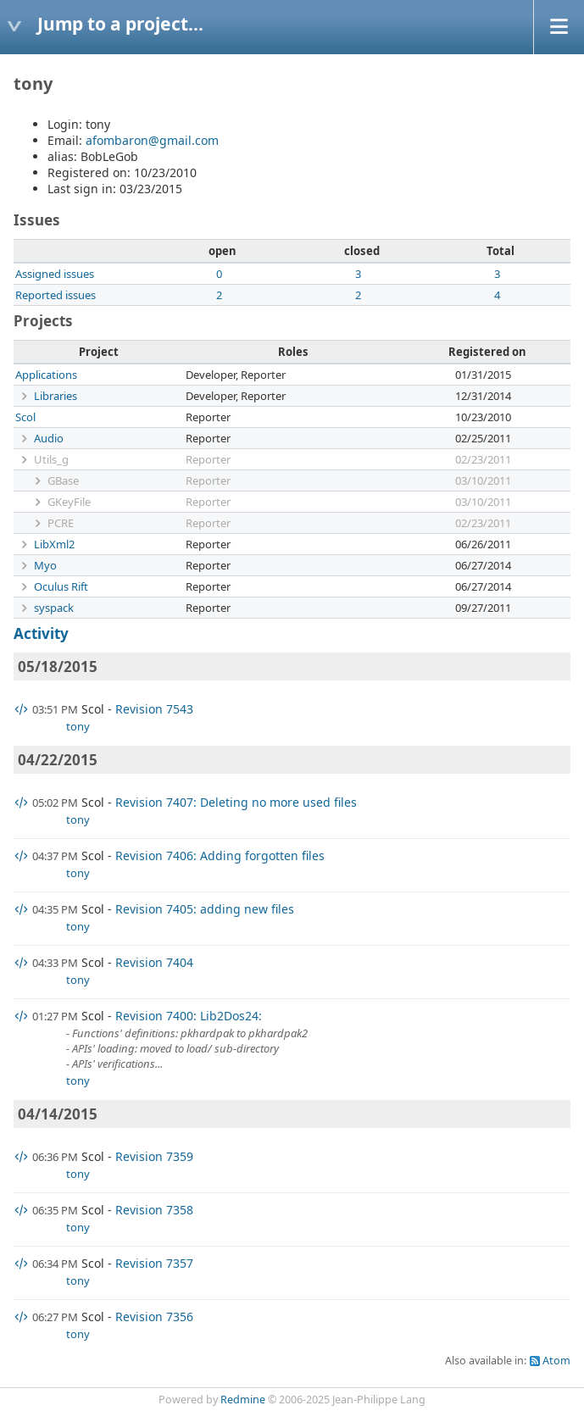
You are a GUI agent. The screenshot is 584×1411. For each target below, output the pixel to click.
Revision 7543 (154, 709)
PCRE (60, 523)
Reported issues (55, 295)
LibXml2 (54, 544)
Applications (46, 374)
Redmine (242, 1399)
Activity (41, 633)
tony (78, 726)
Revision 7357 (154, 1263)
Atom (556, 1360)
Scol (25, 417)
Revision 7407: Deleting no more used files (236, 802)
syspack (54, 607)
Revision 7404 (154, 962)
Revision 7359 (154, 1156)
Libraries (55, 395)
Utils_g (51, 459)
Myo (45, 565)
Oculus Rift (61, 586)
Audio (49, 438)
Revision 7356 (154, 1316)
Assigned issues (54, 273)
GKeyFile (69, 501)
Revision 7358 (154, 1210)
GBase (63, 480)
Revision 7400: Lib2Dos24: (188, 1016)
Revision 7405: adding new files (204, 909)
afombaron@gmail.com (152, 140)
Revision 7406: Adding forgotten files (220, 855)
